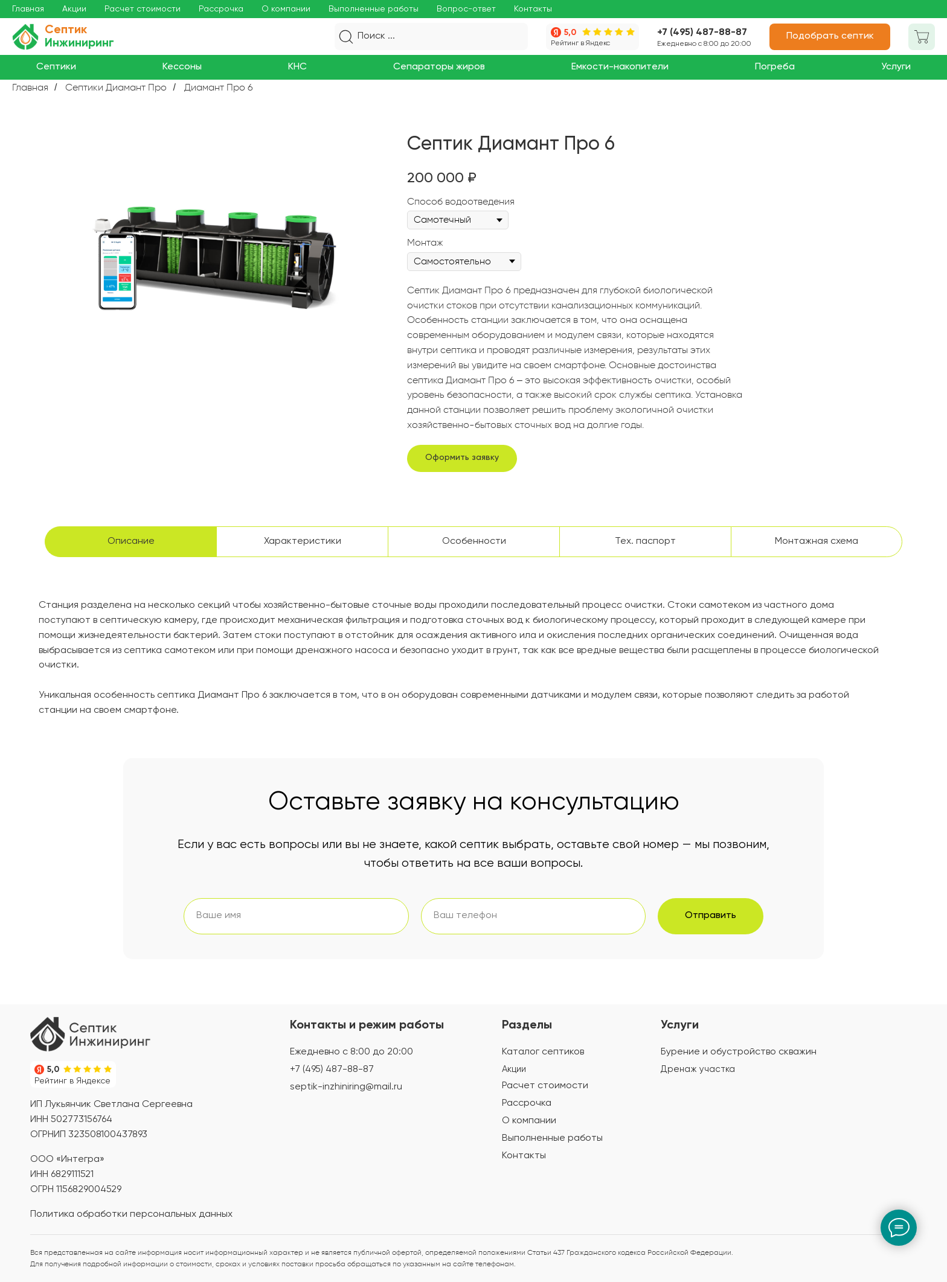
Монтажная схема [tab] (816, 541)
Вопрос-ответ (466, 9)
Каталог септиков (543, 1052)
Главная (28, 9)
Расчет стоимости (142, 9)
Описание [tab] (131, 541)
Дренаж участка (698, 1069)
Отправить (710, 915)
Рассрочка (221, 9)
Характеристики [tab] (302, 541)
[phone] (533, 916)
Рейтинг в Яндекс (580, 43)
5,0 (570, 32)
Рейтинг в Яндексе (72, 1081)
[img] (90, 1033)
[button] (829, 37)
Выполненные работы (374, 9)
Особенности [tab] (474, 541)
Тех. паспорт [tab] (645, 541)
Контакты (533, 9)
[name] (296, 916)
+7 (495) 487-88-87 (702, 32)
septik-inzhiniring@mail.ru (346, 1087)
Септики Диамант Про (116, 87)
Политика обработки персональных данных (131, 1214)
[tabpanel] (473, 675)
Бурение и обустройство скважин (739, 1052)
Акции (74, 9)
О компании (286, 9)
